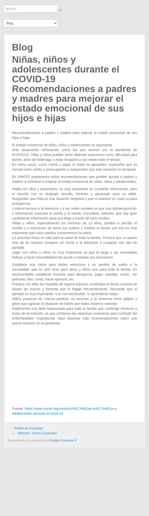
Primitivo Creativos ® (62, 440)
